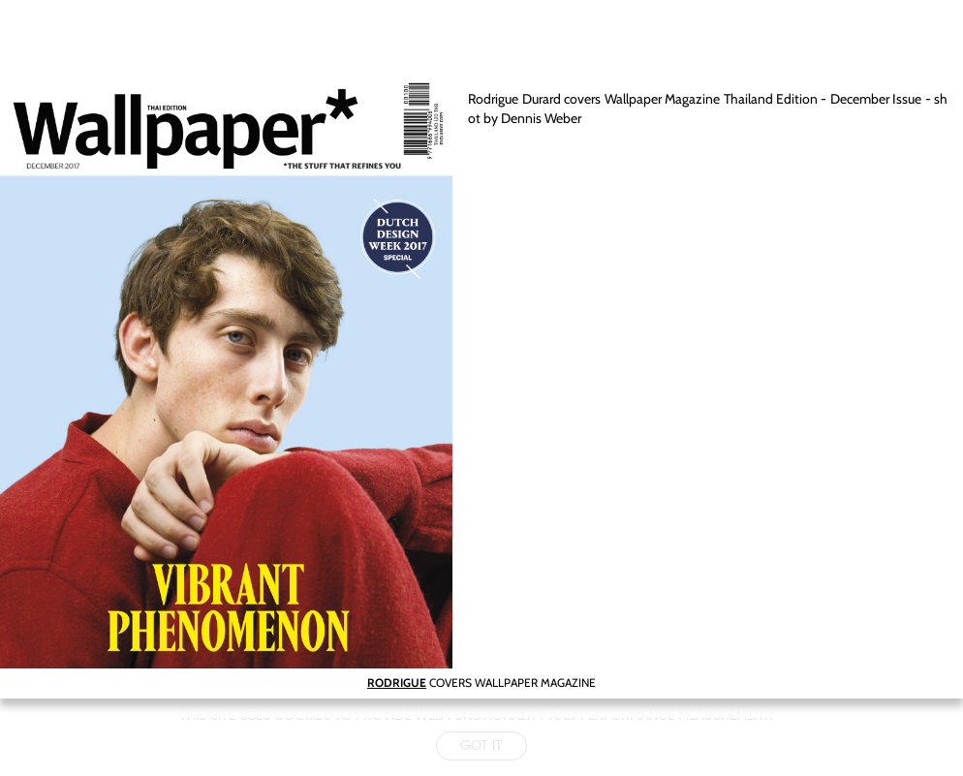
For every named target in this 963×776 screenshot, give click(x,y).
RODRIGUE (396, 682)
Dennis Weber (541, 118)
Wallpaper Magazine (662, 99)
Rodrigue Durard (514, 99)
